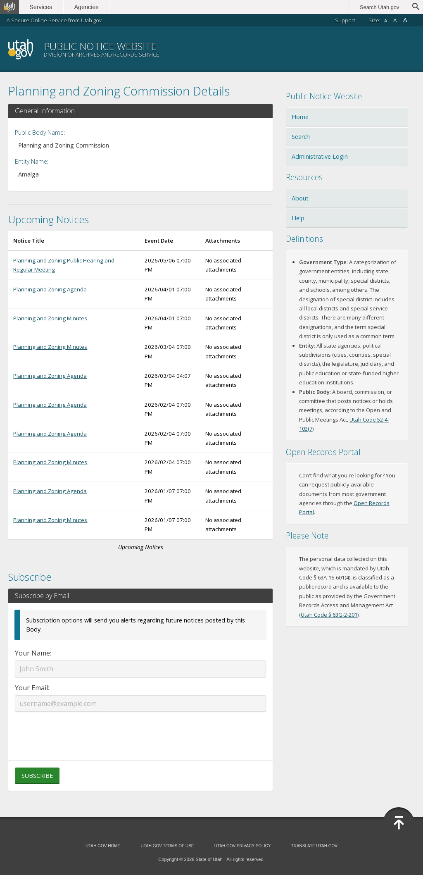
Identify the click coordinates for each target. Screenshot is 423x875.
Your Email (31, 687)
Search (301, 137)
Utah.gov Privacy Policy (242, 846)
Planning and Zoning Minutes (50, 318)
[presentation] (140, 731)
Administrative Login (320, 156)
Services (44, 7)
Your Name (32, 653)
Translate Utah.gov (314, 846)
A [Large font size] (405, 20)
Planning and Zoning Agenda (50, 289)
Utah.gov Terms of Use (167, 846)
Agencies (90, 7)
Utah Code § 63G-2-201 (329, 614)
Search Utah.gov (379, 7)
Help (298, 218)
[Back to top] (398, 823)
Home (300, 117)
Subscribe (37, 776)
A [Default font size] (395, 20)
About (300, 198)
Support (345, 20)
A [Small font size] (385, 21)
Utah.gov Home (103, 846)
